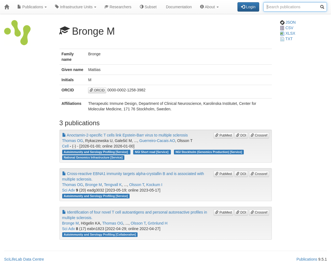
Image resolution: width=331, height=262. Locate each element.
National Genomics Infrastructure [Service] (93, 157)
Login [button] (248, 7)
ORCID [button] (97, 90)
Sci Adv (68, 190)
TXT (286, 39)
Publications (32, 7)
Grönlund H (158, 223)
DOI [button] (241, 135)
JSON (288, 22)
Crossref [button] (259, 135)
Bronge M (93, 184)
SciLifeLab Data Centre (24, 259)
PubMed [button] (223, 135)
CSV (287, 28)
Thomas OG (72, 140)
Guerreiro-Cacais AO (157, 140)
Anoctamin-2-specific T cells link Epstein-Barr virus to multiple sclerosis (125, 135)
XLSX (288, 33)
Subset (148, 7)
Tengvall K (113, 184)
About (209, 7)
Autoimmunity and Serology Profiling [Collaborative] (100, 234)
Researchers (118, 7)
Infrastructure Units (75, 7)
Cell (65, 146)
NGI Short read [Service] (152, 152)
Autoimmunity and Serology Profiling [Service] (96, 152)
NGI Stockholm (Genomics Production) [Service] (209, 152)
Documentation (178, 7)
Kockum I (154, 184)
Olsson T (136, 184)
